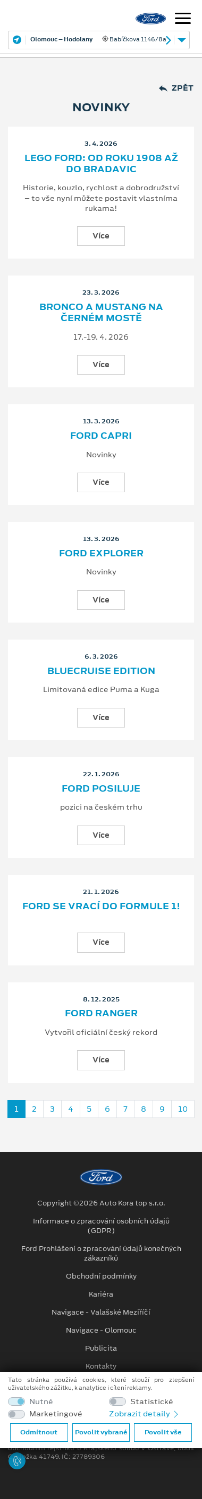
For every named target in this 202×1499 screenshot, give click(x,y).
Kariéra (101, 1294)
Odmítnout (38, 1432)
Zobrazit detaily (144, 1413)
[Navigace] (182, 19)
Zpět (176, 88)
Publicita (101, 1348)
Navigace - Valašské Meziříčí (101, 1312)
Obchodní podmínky (101, 1276)
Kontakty (101, 1366)
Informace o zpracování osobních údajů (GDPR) (101, 1226)
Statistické (151, 1402)
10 (183, 1109)
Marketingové (55, 1414)
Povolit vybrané (101, 1432)
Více (101, 235)
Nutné (41, 1402)
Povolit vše (163, 1432)
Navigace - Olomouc (101, 1330)
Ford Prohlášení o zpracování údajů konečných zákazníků (101, 1253)
